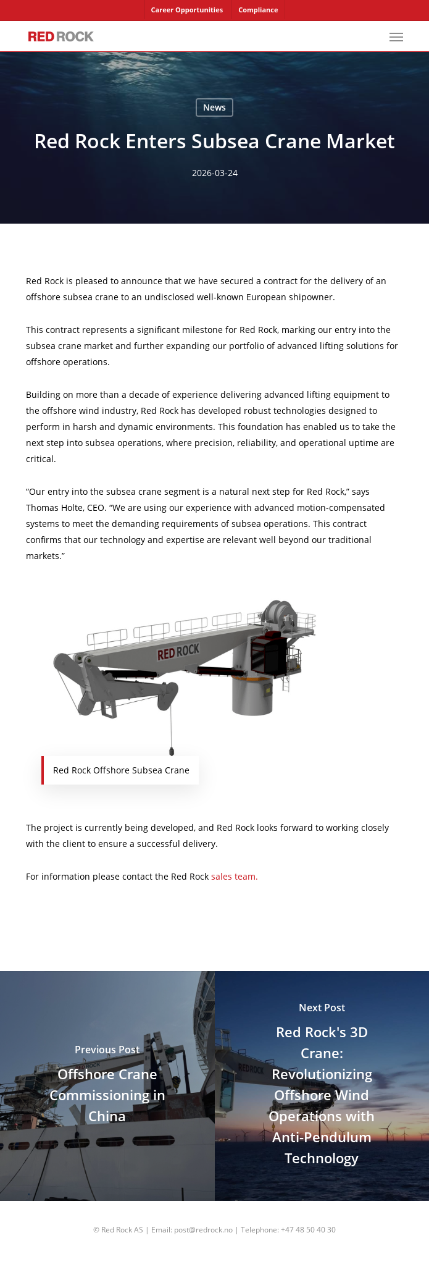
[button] (396, 36)
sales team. (234, 876)
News (214, 107)
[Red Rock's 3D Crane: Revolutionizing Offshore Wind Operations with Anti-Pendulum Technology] (322, 1086)
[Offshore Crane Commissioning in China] (107, 1086)
